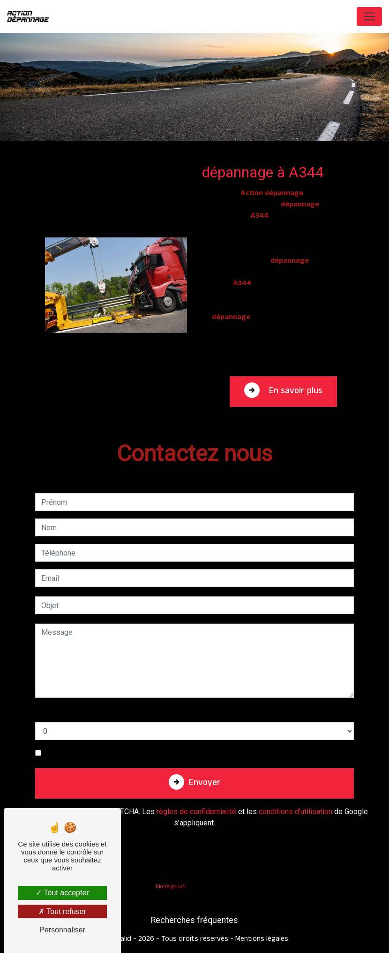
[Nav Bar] (369, 16)
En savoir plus (294, 392)
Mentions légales (260, 939)
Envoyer (205, 783)
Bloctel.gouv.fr (171, 887)
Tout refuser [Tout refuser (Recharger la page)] (62, 911)
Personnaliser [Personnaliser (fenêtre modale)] (62, 930)
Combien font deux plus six (80, 712)
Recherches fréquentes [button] (194, 920)
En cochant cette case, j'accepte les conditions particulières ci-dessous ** (166, 752)
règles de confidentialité (196, 811)
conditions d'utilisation (295, 811)
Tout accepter (62, 893)
